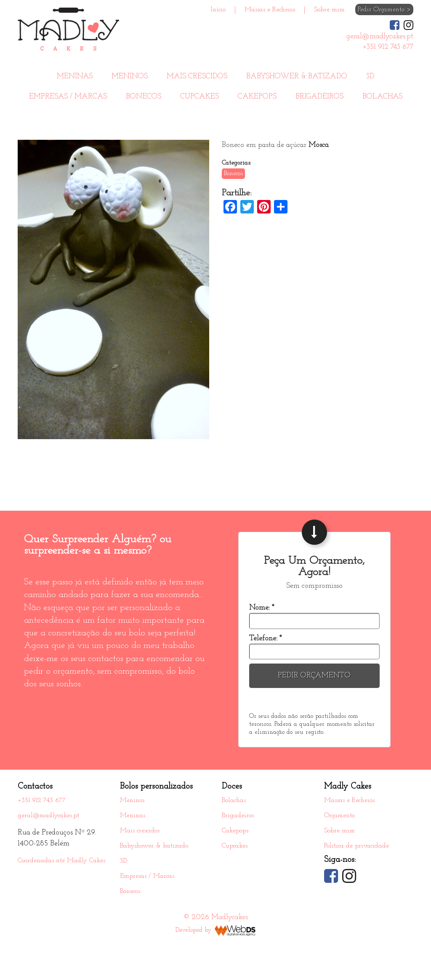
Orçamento (339, 815)
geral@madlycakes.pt (48, 815)
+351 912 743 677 (42, 800)
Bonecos (143, 97)
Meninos (130, 76)
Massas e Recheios (270, 9)
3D (370, 76)
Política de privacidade (356, 845)
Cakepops (257, 97)
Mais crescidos (197, 76)
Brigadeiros (319, 97)
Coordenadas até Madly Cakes (61, 860)
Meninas (75, 76)
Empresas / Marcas (68, 97)
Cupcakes (199, 97)
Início (218, 9)
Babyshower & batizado (296, 76)
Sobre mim (329, 9)
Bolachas (382, 97)
